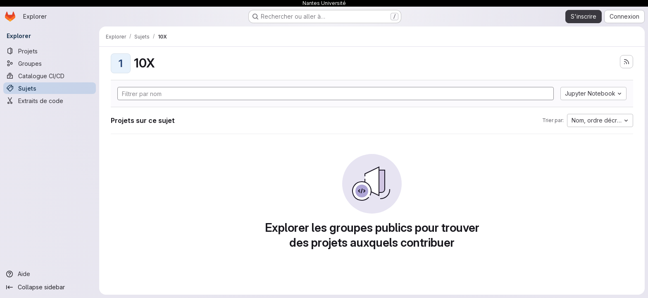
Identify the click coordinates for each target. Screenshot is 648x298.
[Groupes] (49, 63)
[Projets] (49, 51)
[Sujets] (49, 88)
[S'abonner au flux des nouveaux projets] (626, 61)
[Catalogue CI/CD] (49, 76)
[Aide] (49, 274)
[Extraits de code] (49, 100)
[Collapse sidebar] (49, 287)
